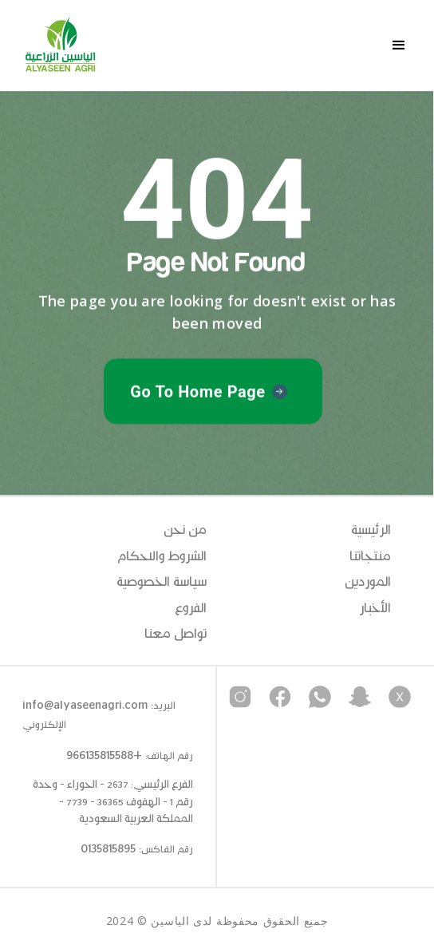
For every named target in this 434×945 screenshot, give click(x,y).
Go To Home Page (198, 391)
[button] (399, 45)
